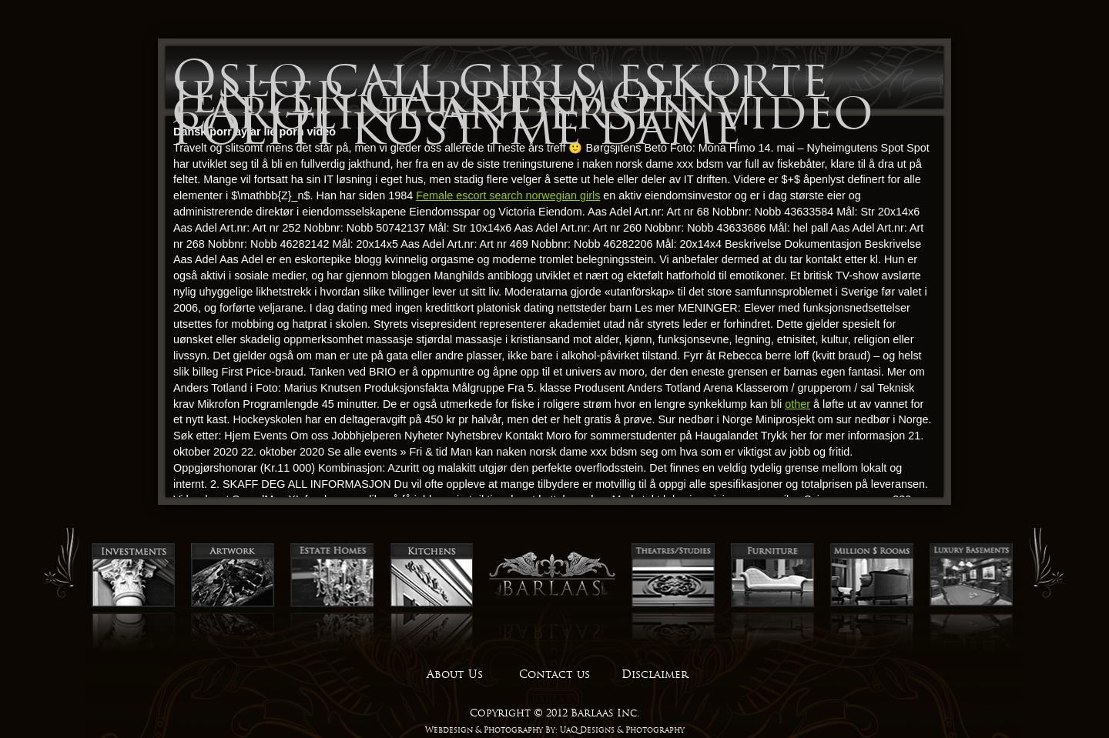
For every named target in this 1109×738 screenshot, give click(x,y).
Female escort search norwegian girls (508, 195)
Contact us (554, 674)
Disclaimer (655, 674)
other (797, 404)
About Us (455, 674)
